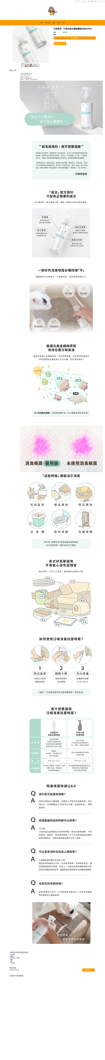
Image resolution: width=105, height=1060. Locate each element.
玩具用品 (12, 954)
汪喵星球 (12, 963)
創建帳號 (83, 1)
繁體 (100, 1)
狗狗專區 (12, 958)
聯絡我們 (93, 1)
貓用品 (12, 956)
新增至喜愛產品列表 (60, 43)
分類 (63, 22)
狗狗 (11, 961)
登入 (79, 1)
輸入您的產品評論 (88, 970)
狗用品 (18, 958)
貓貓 (11, 959)
